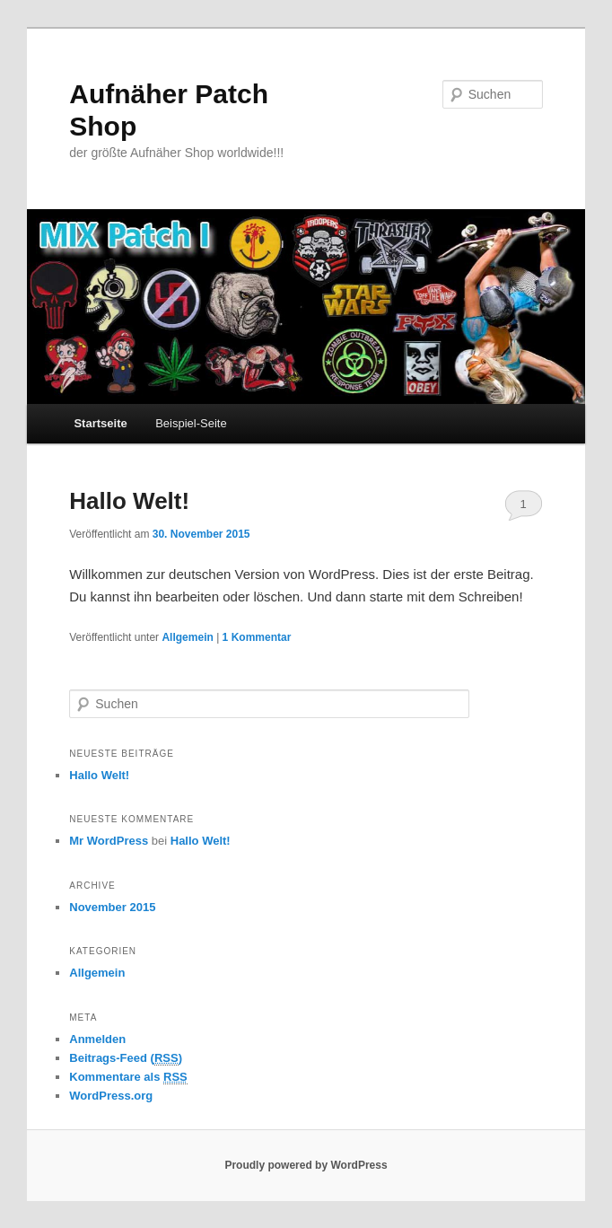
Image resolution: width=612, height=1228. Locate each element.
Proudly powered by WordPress (305, 1165)
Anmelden (97, 1039)
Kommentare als (128, 1077)
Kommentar (257, 637)
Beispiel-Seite (191, 423)
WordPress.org (111, 1095)
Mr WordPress (108, 840)
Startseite (100, 423)
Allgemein (187, 637)
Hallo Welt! (129, 500)
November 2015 (112, 907)
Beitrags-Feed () (125, 1058)
